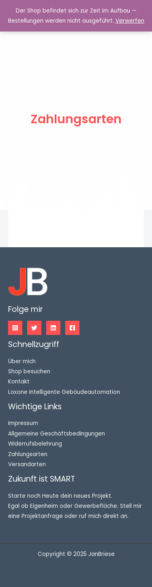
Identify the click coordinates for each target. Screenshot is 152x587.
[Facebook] (72, 328)
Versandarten (27, 464)
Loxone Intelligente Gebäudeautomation (64, 392)
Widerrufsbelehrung (35, 444)
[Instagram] (15, 328)
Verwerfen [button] (130, 21)
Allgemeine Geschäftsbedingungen (56, 434)
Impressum (23, 423)
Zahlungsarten (27, 454)
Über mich (22, 361)
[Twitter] (34, 328)
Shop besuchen (29, 371)
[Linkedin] (53, 328)
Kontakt (19, 381)
